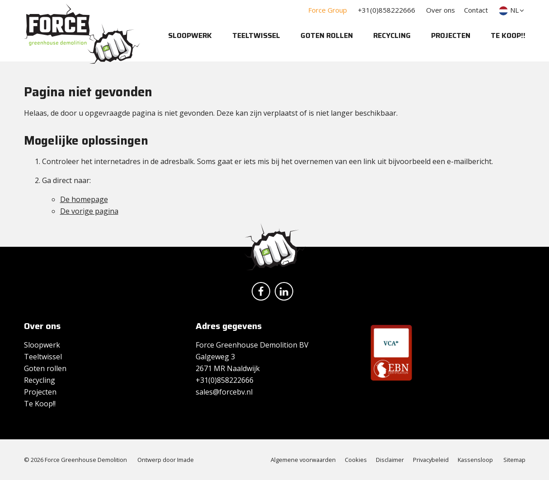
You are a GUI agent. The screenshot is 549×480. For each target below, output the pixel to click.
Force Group (327, 9)
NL (512, 9)
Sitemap (514, 460)
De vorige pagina (89, 211)
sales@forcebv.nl (224, 392)
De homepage (84, 199)
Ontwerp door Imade (165, 460)
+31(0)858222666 (386, 9)
